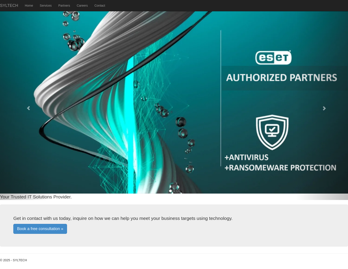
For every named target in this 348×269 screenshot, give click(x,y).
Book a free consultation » (40, 229)
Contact (99, 5)
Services (46, 5)
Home (29, 5)
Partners (64, 5)
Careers (82, 5)
